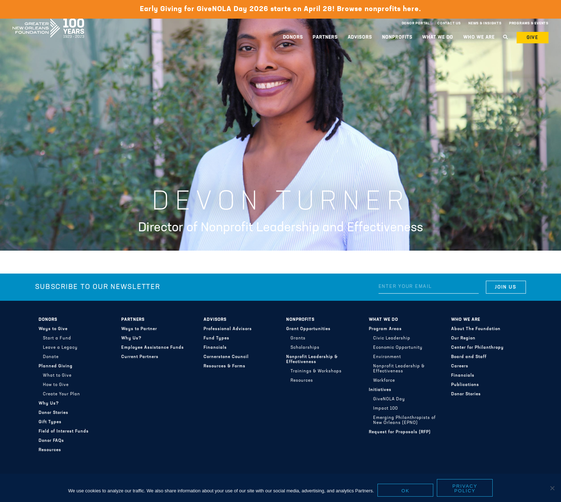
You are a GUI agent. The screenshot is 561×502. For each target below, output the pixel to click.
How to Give (56, 385)
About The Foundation (476, 329)
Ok (405, 490)
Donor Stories (53, 413)
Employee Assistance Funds (152, 348)
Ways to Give (53, 329)
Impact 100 (385, 408)
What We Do (437, 37)
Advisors (360, 37)
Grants (298, 338)
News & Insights (485, 23)
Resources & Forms (224, 366)
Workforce (384, 380)
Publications (465, 385)
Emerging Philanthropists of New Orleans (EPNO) (404, 420)
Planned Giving (56, 366)
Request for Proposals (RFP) (400, 432)
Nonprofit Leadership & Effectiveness (312, 359)
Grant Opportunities (308, 329)
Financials (215, 348)
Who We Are (479, 37)
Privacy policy (465, 488)
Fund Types (216, 338)
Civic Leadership (391, 338)
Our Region (463, 338)
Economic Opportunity (398, 348)
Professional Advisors (228, 329)
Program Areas (385, 329)
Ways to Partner (139, 329)
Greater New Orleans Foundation (48, 21)
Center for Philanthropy (477, 348)
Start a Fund (57, 338)
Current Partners (139, 357)
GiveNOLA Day (389, 399)
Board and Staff (469, 357)
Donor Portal (416, 23)
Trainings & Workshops (316, 371)
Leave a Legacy (60, 348)
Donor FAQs (51, 441)
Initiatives (380, 390)
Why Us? (49, 403)
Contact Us (449, 23)
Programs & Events (528, 23)
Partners (325, 37)
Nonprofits (397, 37)
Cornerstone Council (226, 357)
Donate (51, 357)
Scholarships (305, 348)
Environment (387, 357)
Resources (50, 450)
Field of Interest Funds (64, 431)
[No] (552, 488)
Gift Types (50, 422)
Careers (459, 366)
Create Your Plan (61, 394)
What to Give (57, 375)
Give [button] (533, 37)
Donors (293, 37)
